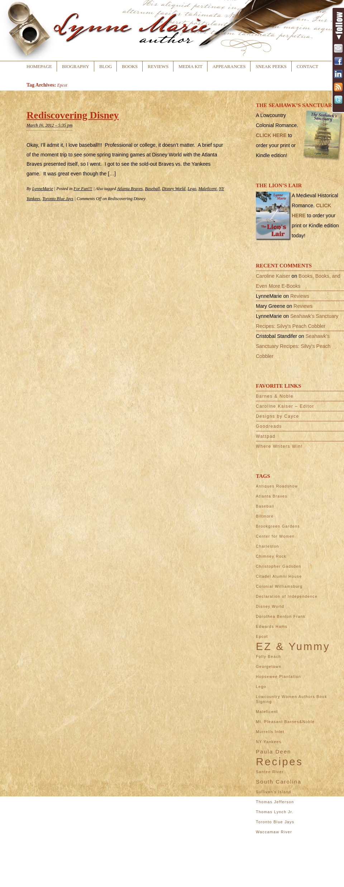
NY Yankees (268, 742)
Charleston (267, 546)
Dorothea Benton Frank (281, 616)
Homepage (39, 66)
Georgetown (268, 666)
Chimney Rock (271, 556)
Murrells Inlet (270, 732)
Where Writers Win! (279, 446)
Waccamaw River (274, 832)
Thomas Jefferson (275, 802)
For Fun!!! (82, 188)
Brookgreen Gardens (278, 526)
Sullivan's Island (273, 792)
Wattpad (266, 436)
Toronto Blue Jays (57, 198)
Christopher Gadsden (278, 566)
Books (130, 66)
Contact (307, 66)
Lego (191, 188)
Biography (75, 66)
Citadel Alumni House (279, 576)
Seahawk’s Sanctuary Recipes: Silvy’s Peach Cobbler (293, 346)
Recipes (279, 762)
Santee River (270, 772)
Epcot (262, 636)
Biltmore (265, 516)
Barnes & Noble (274, 396)
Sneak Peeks (270, 66)
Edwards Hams (271, 626)
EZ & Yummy (293, 646)
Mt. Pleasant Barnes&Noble (285, 721)
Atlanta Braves (130, 188)
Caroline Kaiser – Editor (285, 406)
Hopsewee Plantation (278, 676)
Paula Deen (273, 751)
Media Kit (190, 66)
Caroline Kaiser (273, 276)
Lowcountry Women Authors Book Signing (291, 699)
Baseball (152, 188)
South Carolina (278, 782)
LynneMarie (42, 188)
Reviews (158, 66)
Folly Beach (268, 656)
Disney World (173, 188)
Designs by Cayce (277, 416)
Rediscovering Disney (73, 115)
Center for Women (275, 536)
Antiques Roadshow (277, 486)
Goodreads (269, 426)
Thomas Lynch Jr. (274, 812)
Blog (105, 66)
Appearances (228, 66)
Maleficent (207, 188)
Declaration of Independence (286, 596)
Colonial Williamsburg (279, 586)
